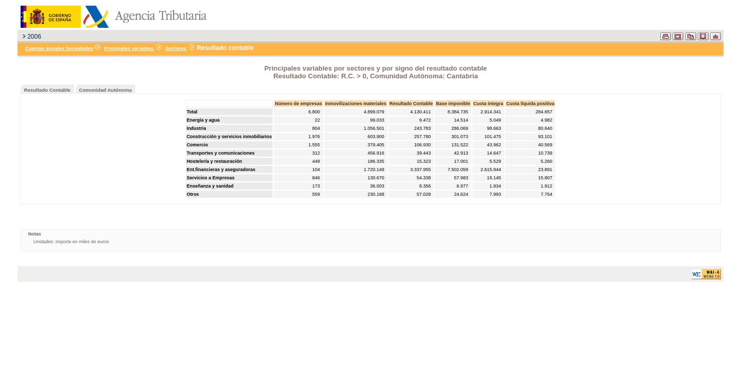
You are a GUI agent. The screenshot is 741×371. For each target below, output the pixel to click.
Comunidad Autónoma (105, 90)
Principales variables (129, 48)
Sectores (176, 48)
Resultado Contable (47, 90)
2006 (34, 36)
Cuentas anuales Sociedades (59, 48)
